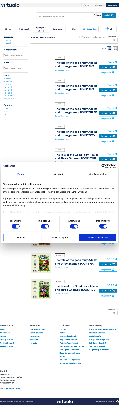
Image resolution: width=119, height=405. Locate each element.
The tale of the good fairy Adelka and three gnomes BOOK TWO (76, 261)
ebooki (8, 40)
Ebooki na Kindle (37, 333)
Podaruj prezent (7, 343)
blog (74, 29)
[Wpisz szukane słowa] (64, 16)
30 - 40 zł (8, 90)
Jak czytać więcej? (97, 346)
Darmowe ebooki (37, 329)
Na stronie (113, 36)
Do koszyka (108, 67)
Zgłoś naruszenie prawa (70, 353)
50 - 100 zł (8, 96)
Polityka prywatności (69, 343)
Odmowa (21, 237)
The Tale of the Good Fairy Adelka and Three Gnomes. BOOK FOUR (77, 156)
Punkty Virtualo (6, 340)
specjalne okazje (41, 29)
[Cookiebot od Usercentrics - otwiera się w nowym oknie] (103, 166)
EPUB (6, 108)
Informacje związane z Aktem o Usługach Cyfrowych (72, 348)
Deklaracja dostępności (70, 360)
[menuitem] (8, 29)
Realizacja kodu (6, 346)
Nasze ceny (90, 29)
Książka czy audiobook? (99, 350)
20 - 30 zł (8, 87)
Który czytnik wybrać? (99, 340)
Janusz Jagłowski (62, 70)
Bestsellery (34, 340)
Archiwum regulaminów (71, 363)
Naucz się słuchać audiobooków (97, 334)
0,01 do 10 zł (8, 81)
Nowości (33, 343)
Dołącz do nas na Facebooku (107, 401)
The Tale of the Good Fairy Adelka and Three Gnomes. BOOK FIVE (77, 287)
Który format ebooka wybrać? (102, 329)
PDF (5, 114)
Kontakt (63, 329)
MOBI (6, 111)
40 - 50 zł (8, 93)
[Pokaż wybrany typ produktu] (97, 15)
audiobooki (10, 43)
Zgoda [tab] (20, 174)
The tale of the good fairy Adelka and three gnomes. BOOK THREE (76, 110)
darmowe (57, 29)
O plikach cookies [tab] (98, 174)
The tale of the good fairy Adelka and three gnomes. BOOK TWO (76, 133)
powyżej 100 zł (10, 98)
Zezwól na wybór (59, 237)
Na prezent (107, 72)
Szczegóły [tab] (59, 174)
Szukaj (109, 15)
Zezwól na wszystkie (97, 237)
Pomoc (63, 356)
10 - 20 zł (7, 84)
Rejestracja (99, 5)
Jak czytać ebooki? (97, 343)
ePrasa (3, 336)
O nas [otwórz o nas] (62, 333)
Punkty (87, 5)
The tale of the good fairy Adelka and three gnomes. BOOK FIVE (76, 64)
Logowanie (112, 5)
